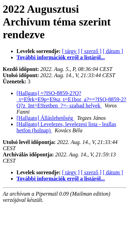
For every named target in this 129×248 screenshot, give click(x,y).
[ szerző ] (91, 51)
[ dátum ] (113, 51)
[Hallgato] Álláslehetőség (45, 118)
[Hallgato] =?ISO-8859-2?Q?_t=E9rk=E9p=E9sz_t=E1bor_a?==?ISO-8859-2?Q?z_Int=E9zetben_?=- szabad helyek (71, 99)
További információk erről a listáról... (61, 57)
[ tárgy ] (70, 51)
